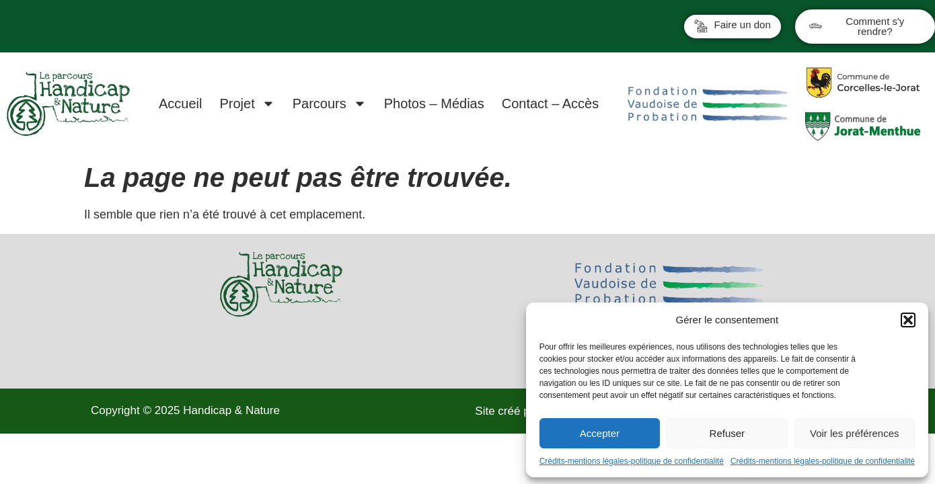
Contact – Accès (550, 103)
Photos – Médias (434, 103)
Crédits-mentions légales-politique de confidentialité (631, 461)
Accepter (600, 433)
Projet (246, 103)
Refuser (727, 433)
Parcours (330, 103)
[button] (908, 320)
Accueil (180, 103)
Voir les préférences (854, 433)
